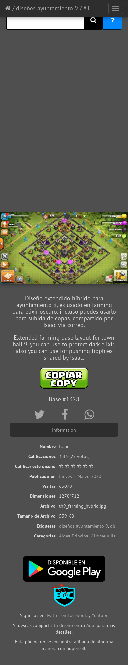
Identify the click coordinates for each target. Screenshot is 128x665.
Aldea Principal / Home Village (90, 536)
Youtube (100, 615)
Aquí (91, 625)
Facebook (77, 615)
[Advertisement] (64, 142)
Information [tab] (64, 430)
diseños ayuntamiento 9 (47, 8)
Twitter (53, 615)
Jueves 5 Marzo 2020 (80, 476)
